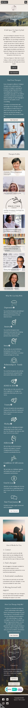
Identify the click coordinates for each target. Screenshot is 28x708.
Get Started (14, 73)
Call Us (14, 67)
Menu (4, 2)
